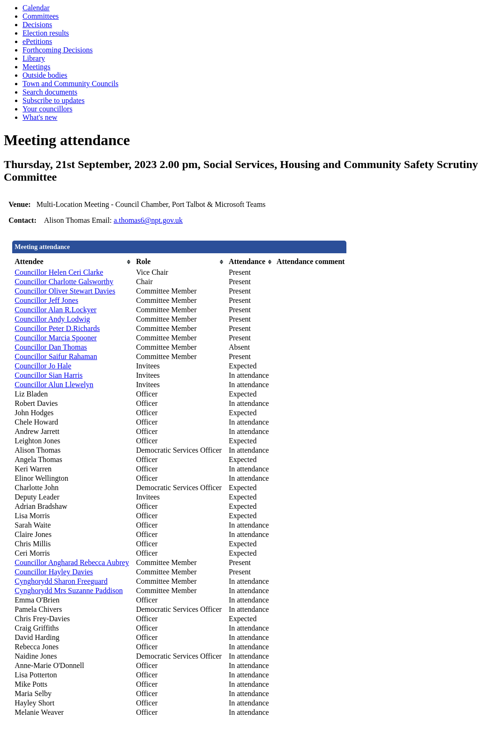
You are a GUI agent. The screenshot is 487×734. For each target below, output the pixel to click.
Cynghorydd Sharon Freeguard (61, 581)
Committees (40, 16)
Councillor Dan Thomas (51, 347)
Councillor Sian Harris (48, 375)
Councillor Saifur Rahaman (56, 356)
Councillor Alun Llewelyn (54, 385)
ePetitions (37, 41)
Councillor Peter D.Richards (57, 328)
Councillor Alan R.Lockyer (56, 310)
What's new (39, 117)
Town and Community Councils (70, 84)
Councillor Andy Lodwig (52, 319)
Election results (45, 33)
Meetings (36, 67)
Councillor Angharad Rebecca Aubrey (72, 562)
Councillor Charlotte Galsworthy (64, 282)
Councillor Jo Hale (43, 366)
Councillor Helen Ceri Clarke (59, 272)
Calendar (36, 8)
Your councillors (47, 109)
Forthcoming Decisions (57, 50)
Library (33, 58)
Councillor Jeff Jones (46, 300)
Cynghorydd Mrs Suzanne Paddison (69, 591)
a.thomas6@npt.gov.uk (147, 220)
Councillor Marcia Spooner (56, 338)
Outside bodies (44, 75)
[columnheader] (73, 262)
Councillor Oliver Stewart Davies (65, 291)
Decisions (37, 25)
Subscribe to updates (53, 100)
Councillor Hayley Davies (54, 572)
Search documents (49, 92)
